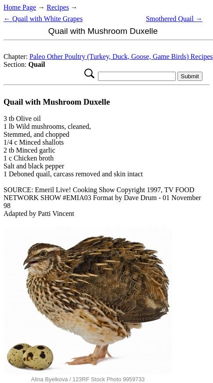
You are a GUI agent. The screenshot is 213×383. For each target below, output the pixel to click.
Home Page (20, 7)
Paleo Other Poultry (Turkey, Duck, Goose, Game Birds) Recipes (121, 56)
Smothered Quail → (174, 18)
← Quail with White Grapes (43, 18)
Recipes (58, 7)
